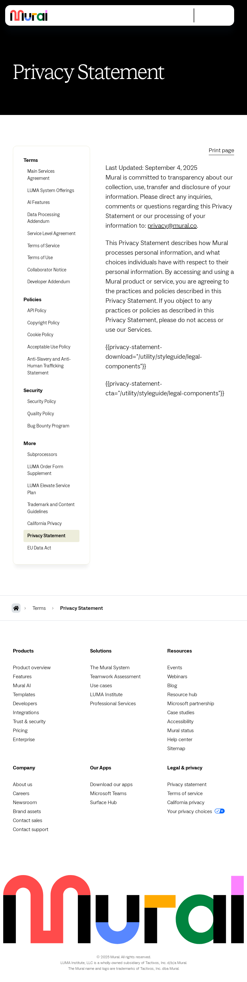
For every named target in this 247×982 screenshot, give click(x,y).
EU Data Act (39, 548)
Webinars (177, 676)
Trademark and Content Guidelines (51, 508)
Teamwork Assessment (115, 676)
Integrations (26, 712)
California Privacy (44, 524)
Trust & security (29, 721)
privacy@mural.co (172, 226)
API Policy (36, 311)
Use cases (101, 685)
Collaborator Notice (46, 270)
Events (174, 667)
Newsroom (25, 802)
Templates (24, 694)
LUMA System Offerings (50, 191)
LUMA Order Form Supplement (45, 470)
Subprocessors (42, 455)
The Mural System (110, 667)
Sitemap (176, 748)
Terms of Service (43, 246)
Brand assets (27, 811)
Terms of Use (40, 258)
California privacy (186, 802)
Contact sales (27, 820)
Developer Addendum (48, 282)
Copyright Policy (43, 323)
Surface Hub (103, 802)
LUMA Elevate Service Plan (48, 489)
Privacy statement (186, 784)
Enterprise (24, 739)
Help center (179, 739)
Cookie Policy (40, 335)
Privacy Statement (46, 536)
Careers (21, 793)
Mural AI (22, 685)
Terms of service (185, 793)
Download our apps (111, 784)
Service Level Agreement (51, 234)
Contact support (30, 829)
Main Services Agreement (41, 174)
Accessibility (180, 721)
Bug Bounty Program (48, 426)
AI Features (38, 202)
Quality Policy (40, 414)
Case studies (180, 712)
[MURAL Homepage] (16, 608)
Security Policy (41, 402)
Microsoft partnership (190, 703)
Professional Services (113, 703)
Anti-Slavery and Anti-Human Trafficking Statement (49, 366)
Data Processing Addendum (43, 218)
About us (22, 784)
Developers (25, 703)
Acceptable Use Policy (48, 347)
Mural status (180, 730)
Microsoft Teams (108, 793)
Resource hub (182, 694)
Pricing (20, 730)
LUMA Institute (106, 694)
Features (22, 676)
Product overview (32, 667)
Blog (172, 685)
